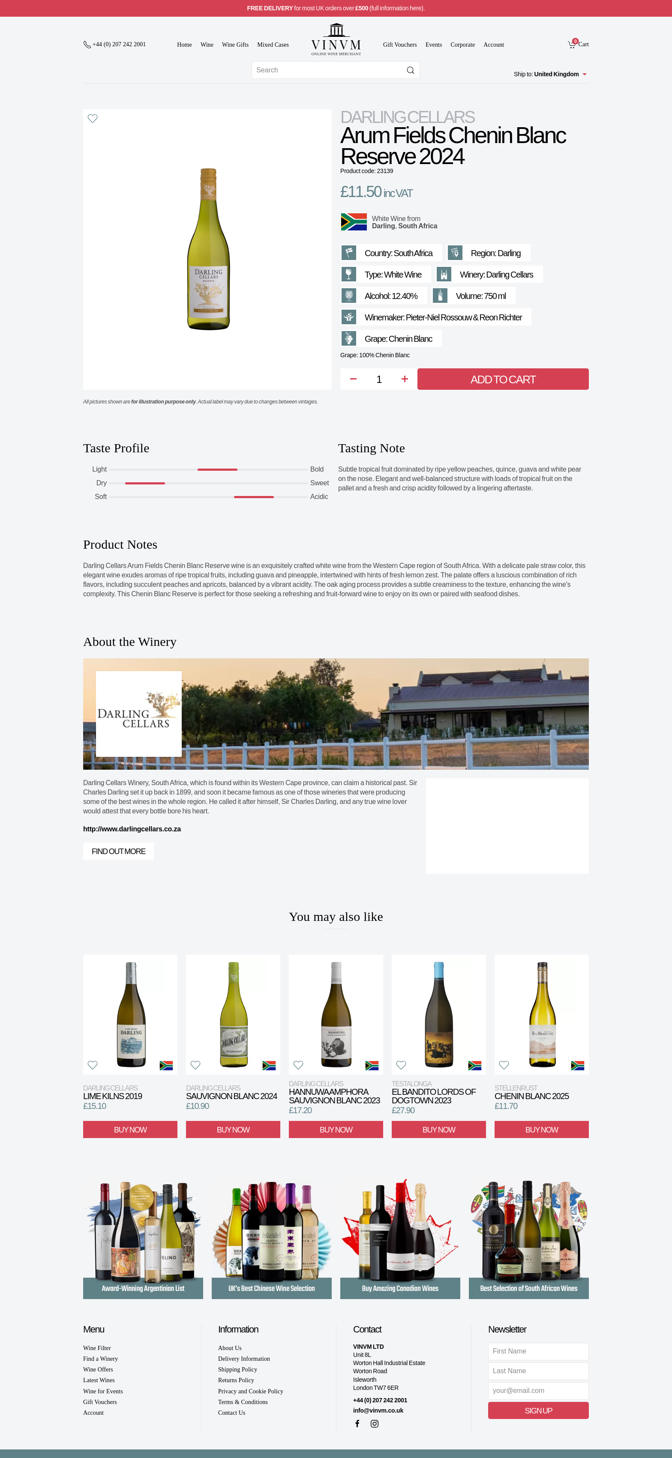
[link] (578, 44)
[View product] (130, 1015)
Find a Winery (100, 1359)
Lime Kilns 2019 (112, 1092)
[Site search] (336, 70)
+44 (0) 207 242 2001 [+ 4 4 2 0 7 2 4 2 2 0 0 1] (380, 1400)
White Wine (389, 218)
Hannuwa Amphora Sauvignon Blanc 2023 (334, 1092)
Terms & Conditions (243, 1402)
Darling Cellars (407, 117)
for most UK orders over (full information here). (336, 8)
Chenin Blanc (410, 339)
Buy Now (130, 1129)
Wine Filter (97, 1348)
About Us (230, 1348)
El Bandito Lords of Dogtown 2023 (434, 1092)
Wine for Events (103, 1391)
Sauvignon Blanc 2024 (231, 1092)
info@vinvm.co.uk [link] (378, 1410)
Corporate (463, 45)
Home (184, 45)
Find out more (118, 851)
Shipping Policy (237, 1369)
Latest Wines (99, 1380)
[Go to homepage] (336, 39)
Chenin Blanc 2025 (532, 1092)
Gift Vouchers (400, 45)
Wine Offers (98, 1369)
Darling (383, 226)
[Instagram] (374, 1423)
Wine (207, 45)
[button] (92, 119)
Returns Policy (236, 1380)
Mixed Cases (273, 45)
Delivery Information (244, 1359)
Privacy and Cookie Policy (250, 1391)
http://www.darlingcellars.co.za (132, 829)
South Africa (417, 226)
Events (434, 45)
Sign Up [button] (538, 1411)
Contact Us (232, 1413)
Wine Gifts (235, 45)
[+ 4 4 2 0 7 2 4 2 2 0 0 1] (114, 44)
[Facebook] (357, 1423)
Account (493, 45)
